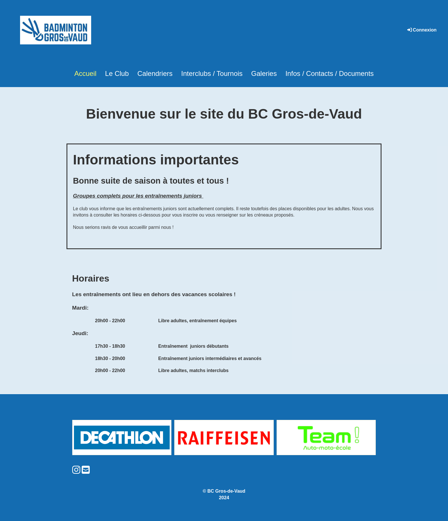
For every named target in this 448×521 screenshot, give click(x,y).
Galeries (264, 73)
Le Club (117, 73)
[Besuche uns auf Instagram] (76, 470)
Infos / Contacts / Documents (329, 73)
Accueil (85, 73)
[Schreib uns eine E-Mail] (86, 470)
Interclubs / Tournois (211, 73)
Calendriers (155, 73)
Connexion (421, 29)
